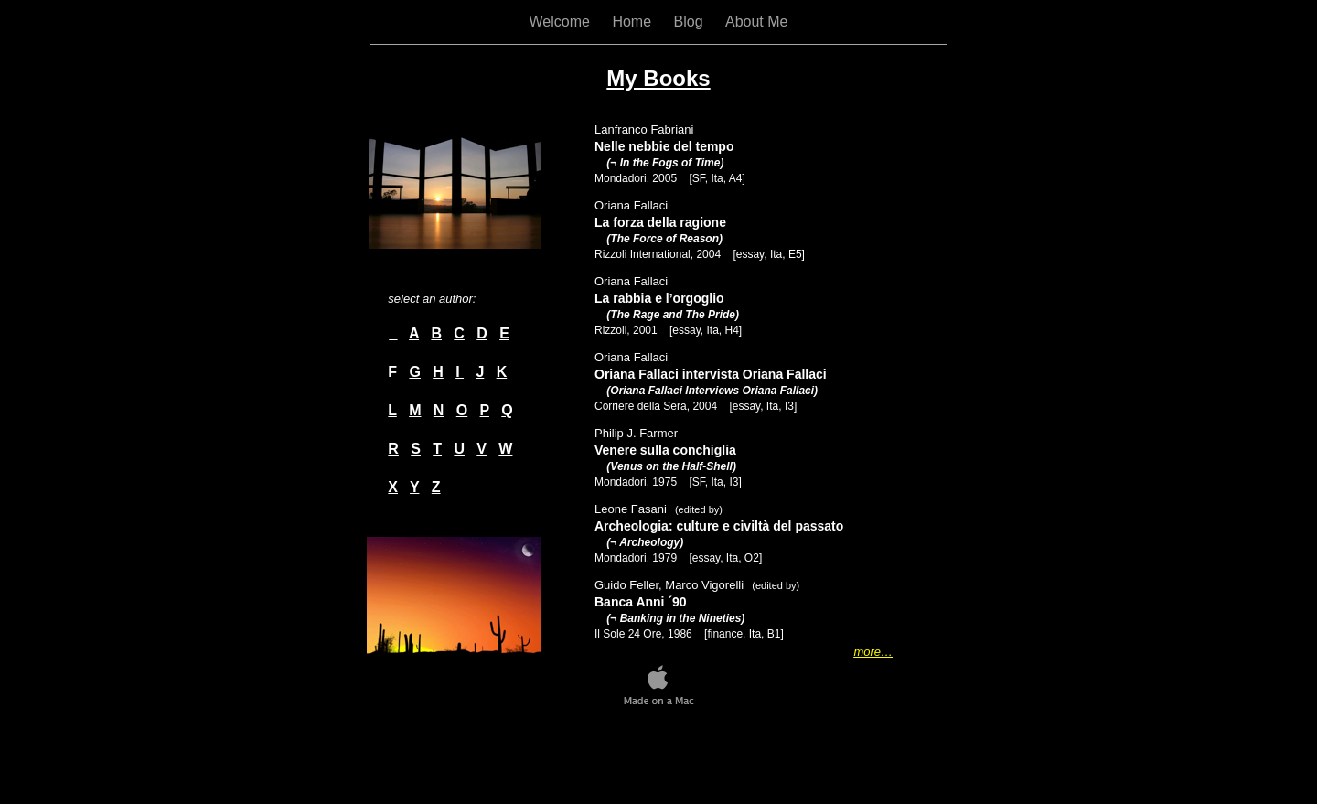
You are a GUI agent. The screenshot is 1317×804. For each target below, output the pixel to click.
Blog (690, 21)
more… (873, 652)
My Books (658, 78)
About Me (756, 21)
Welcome (562, 21)
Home (633, 21)
